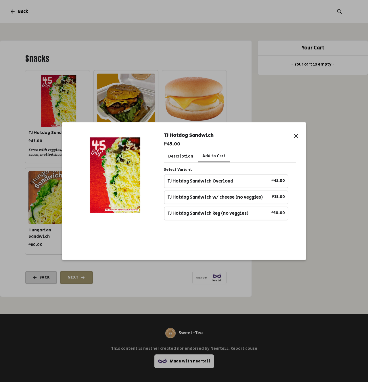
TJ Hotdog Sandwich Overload (226, 181)
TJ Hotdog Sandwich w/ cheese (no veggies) (226, 197)
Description (180, 156)
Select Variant (178, 169)
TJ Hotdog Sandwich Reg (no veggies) (226, 213)
